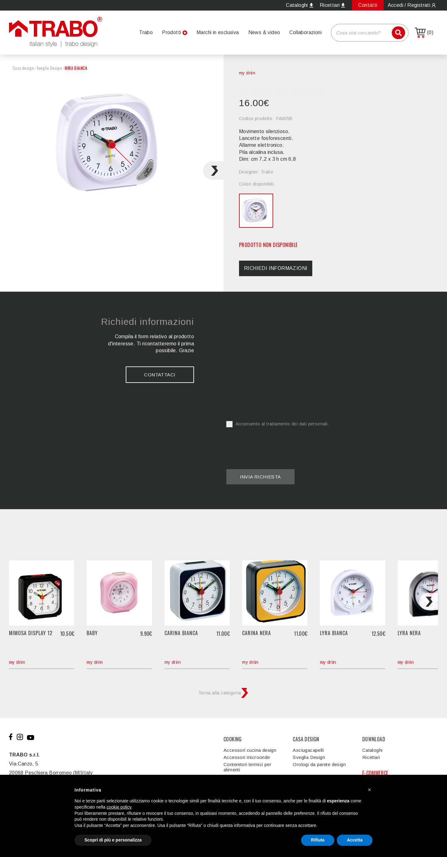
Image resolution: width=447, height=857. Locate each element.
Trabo (146, 32)
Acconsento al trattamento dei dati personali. (277, 423)
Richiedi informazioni (275, 268)
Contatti (367, 5)
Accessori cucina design (250, 750)
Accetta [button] (355, 839)
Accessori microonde (247, 757)
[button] (369, 790)
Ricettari (371, 757)
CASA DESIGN (306, 739)
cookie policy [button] (119, 807)
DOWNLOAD (373, 739)
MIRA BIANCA (76, 68)
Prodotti (171, 32)
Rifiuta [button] (318, 839)
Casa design (23, 68)
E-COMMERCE (375, 773)
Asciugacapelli (308, 750)
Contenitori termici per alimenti (247, 767)
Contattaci (159, 374)
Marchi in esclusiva (217, 32)
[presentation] (273, 445)
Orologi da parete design (319, 764)
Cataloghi (372, 750)
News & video (264, 32)
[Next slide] (213, 170)
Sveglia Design (49, 68)
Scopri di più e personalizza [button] (113, 839)
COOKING (233, 739)
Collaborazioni (305, 32)
